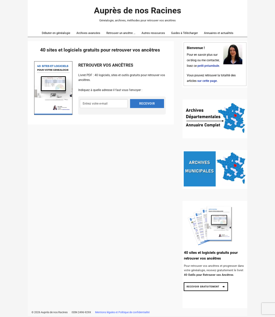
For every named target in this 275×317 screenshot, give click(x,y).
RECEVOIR (147, 103)
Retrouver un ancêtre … (120, 33)
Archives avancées (88, 33)
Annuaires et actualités (218, 33)
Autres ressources (153, 33)
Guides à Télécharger (184, 33)
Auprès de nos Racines (137, 10)
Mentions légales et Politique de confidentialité (122, 313)
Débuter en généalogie (56, 33)
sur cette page (207, 81)
